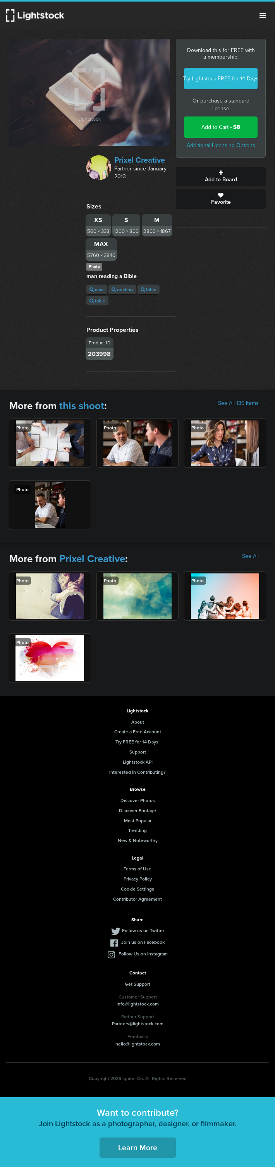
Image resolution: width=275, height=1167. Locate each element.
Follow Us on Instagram (143, 953)
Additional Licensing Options (221, 145)
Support (137, 751)
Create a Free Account (137, 731)
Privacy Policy (138, 878)
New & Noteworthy (138, 840)
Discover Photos (137, 800)
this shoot (81, 405)
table (97, 300)
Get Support (137, 984)
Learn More (137, 1147)
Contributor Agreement (137, 899)
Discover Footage (137, 810)
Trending (137, 830)
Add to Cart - (220, 127)
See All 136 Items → (242, 403)
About (137, 722)
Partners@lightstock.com (137, 1023)
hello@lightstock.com (137, 1043)
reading (122, 289)
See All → (254, 556)
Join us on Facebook (143, 942)
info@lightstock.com (138, 1003)
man (96, 289)
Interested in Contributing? (137, 772)
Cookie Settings (137, 889)
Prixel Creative (139, 160)
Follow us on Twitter (143, 930)
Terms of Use (137, 868)
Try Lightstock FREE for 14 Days (221, 79)
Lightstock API (138, 762)
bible (148, 289)
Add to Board (220, 176)
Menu (262, 15)
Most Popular (137, 820)
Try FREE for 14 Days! (137, 741)
